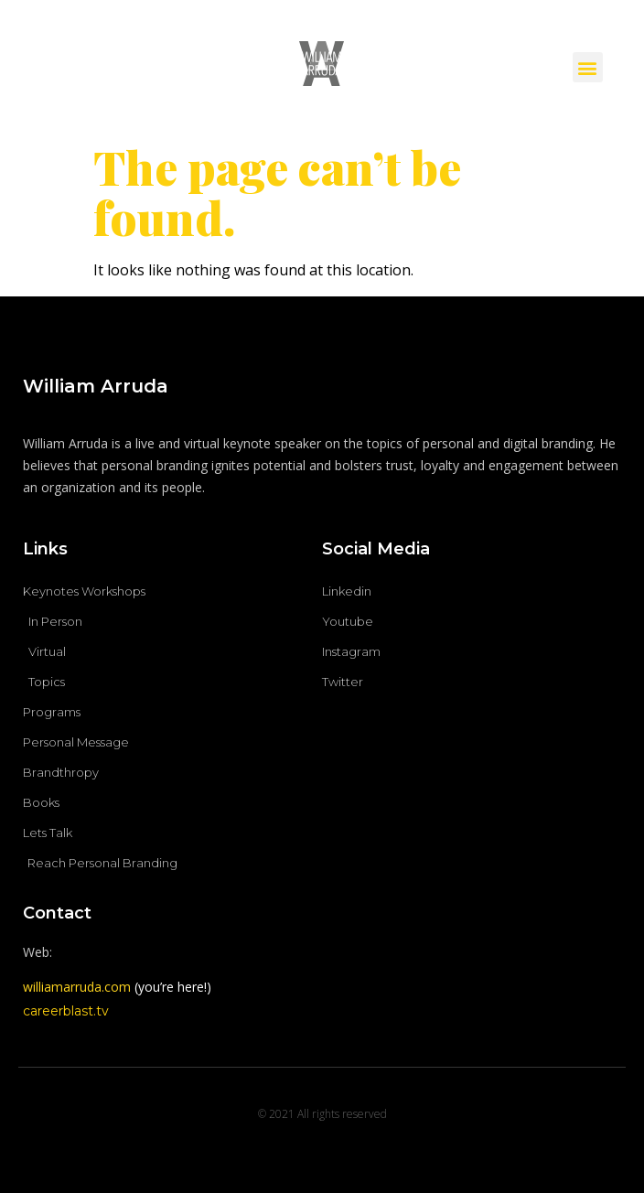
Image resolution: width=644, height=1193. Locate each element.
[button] (588, 67)
